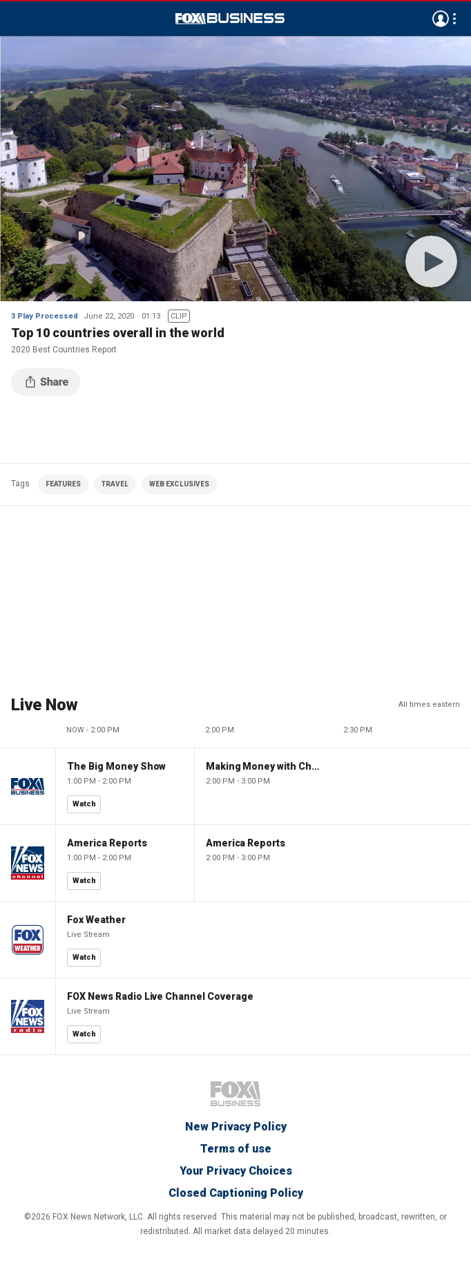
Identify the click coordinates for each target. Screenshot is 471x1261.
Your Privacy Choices (236, 1170)
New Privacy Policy (236, 1126)
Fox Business (230, 18)
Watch (84, 803)
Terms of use (235, 1148)
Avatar (440, 18)
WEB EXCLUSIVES (179, 484)
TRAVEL (115, 484)
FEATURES (63, 484)
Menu (18, 19)
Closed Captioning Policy (236, 1193)
